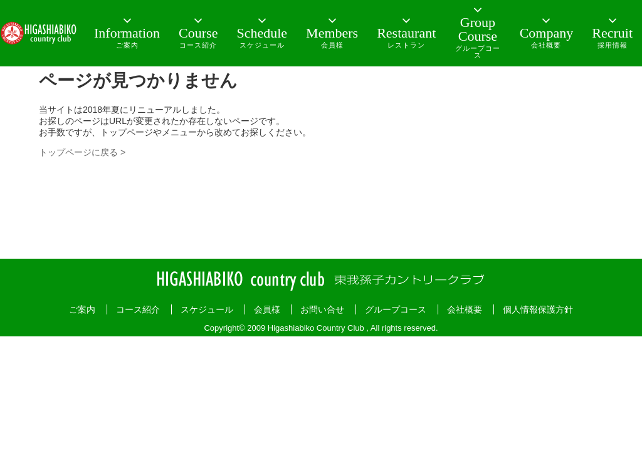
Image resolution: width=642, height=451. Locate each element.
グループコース (395, 309)
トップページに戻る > (82, 152)
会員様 (267, 309)
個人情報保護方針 (538, 309)
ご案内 (82, 309)
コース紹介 (138, 309)
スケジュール (207, 309)
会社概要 (464, 309)
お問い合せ (322, 309)
